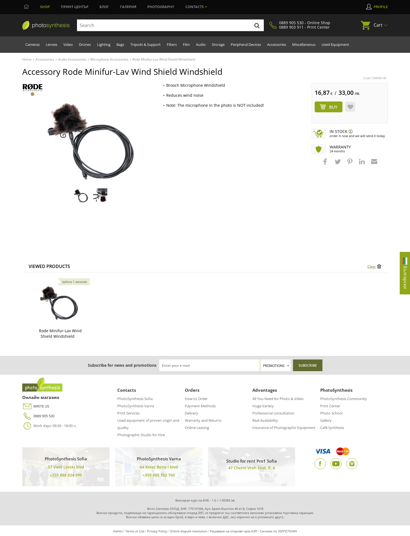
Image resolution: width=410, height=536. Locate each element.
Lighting (103, 44)
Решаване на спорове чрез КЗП (233, 531)
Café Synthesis (332, 427)
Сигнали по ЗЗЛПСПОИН (278, 531)
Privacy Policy (157, 531)
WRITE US (35, 406)
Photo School (331, 413)
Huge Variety (263, 405)
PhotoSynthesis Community (343, 398)
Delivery (191, 413)
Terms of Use (134, 531)
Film (186, 44)
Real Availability (265, 420)
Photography (160, 6)
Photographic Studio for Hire (141, 434)
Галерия (128, 6)
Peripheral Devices (246, 44)
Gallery (326, 420)
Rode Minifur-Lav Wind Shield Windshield (60, 333)
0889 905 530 (38, 416)
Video (68, 44)
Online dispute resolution (188, 531)
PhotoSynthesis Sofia (135, 398)
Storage (218, 44)
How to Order (196, 398)
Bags (120, 44)
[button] (326, 164)
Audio (201, 44)
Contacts (194, 6)
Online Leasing (197, 427)
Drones (85, 44)
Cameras (32, 44)
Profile (381, 6)
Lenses (51, 44)
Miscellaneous (303, 44)
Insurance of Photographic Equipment (283, 427)
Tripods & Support (145, 44)
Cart (378, 25)
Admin (118, 531)
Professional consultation (273, 413)
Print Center (330, 405)
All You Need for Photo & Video (278, 398)
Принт (74, 6)
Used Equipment (335, 44)
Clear (371, 266)
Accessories (276, 44)
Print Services (128, 413)
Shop (45, 6)
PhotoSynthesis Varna (135, 405)
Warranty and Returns (203, 420)
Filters (172, 44)
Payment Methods (200, 405)
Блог (104, 6)
